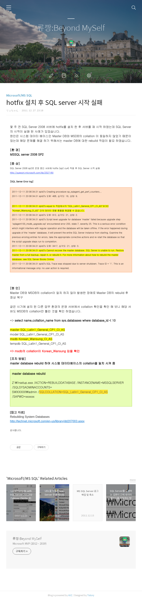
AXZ (70, 595)
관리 (89, 75)
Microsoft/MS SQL (19, 95)
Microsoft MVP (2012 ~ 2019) (29, 543)
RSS (77, 75)
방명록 (64, 75)
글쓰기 (52, 75)
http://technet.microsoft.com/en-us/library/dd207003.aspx (47, 421)
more (133, 479)
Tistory (90, 595)
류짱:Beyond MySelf (71, 28)
